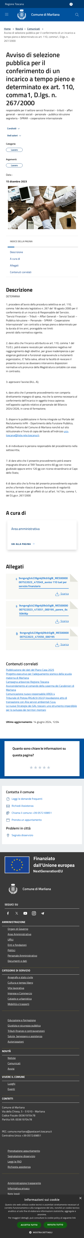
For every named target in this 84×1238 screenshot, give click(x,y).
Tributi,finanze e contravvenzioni (26, 1031)
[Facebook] (8, 913)
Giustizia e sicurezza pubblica (24, 1026)
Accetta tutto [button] (29, 1224)
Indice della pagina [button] (21, 241)
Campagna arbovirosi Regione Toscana (27, 682)
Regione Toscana (14, 4)
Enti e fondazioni (17, 945)
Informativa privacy (19, 1188)
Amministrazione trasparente (24, 1183)
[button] (42, 1232)
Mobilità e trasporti (18, 1004)
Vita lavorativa (16, 988)
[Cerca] (77, 15)
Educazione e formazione (22, 1020)
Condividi (14, 129)
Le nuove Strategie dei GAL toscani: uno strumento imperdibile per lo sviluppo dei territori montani (41, 708)
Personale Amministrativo (22, 956)
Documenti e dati (17, 961)
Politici (11, 950)
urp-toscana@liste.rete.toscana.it (37, 433)
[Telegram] (42, 913)
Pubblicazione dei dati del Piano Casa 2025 (30, 670)
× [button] (80, 1198)
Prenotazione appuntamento (24, 1151)
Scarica (62, 594)
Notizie (12, 1058)
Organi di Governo (18, 929)
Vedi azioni (14, 136)
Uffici (10, 940)
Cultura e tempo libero (20, 983)
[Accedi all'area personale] (71, 4)
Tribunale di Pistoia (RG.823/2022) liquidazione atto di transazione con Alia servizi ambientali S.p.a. (36, 700)
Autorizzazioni (16, 1042)
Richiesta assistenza (19, 1167)
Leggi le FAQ (15, 1161)
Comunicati (33, 29)
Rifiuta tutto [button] (55, 1224)
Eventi (11, 1089)
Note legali (14, 1194)
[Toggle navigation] (7, 14)
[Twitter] (16, 913)
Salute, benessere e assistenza (25, 1036)
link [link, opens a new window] (74, 1217)
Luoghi (11, 1084)
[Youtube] (25, 913)
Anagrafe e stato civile (20, 977)
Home (7, 29)
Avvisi (11, 1069)
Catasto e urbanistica (20, 999)
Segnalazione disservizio (21, 1156)
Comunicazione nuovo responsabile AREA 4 (30, 694)
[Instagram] (34, 913)
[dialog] (42, 1216)
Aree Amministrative (19, 934)
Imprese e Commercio (20, 993)
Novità (19, 29)
